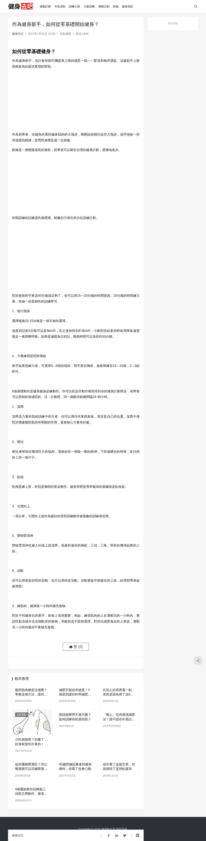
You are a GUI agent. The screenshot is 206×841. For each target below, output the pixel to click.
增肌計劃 (103, 6)
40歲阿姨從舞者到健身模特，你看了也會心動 (75, 766)
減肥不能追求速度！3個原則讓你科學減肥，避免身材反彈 (75, 692)
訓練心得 (74, 6)
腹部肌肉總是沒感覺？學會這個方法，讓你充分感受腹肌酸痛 (31, 692)
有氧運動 (60, 6)
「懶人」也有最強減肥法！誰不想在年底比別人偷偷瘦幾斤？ (119, 717)
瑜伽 (115, 6)
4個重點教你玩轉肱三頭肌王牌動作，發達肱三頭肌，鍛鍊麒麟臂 (31, 791)
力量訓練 (89, 6)
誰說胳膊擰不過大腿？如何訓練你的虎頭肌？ (75, 717)
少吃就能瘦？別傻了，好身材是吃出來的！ (31, 742)
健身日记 (17, 33)
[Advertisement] (76, 102)
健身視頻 (127, 6)
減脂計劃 (45, 6)
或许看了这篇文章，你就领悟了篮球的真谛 (119, 766)
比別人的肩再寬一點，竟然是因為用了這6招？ (119, 692)
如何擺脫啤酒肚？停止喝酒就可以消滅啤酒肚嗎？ (31, 767)
